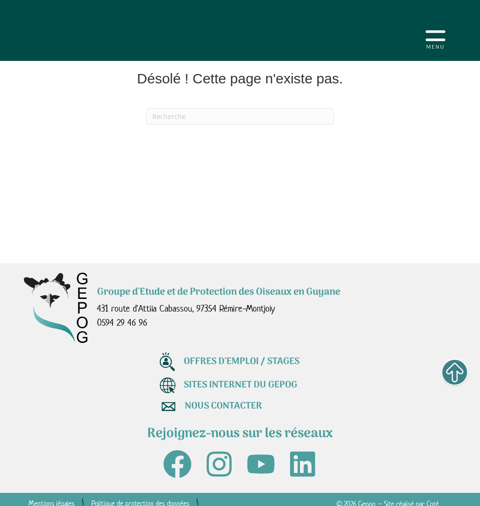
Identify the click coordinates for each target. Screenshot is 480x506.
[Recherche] (240, 116)
